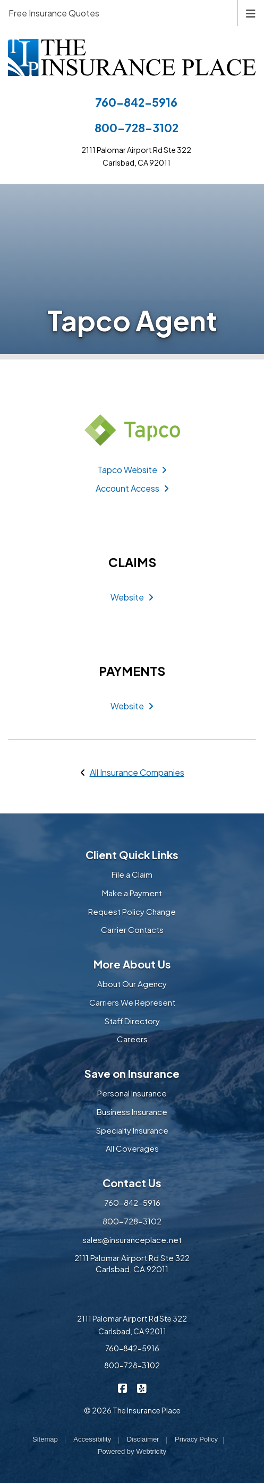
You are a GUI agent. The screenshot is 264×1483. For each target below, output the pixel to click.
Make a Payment (132, 893)
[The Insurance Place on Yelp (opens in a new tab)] (141, 1388)
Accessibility (92, 1439)
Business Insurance (132, 1112)
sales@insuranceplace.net (132, 1240)
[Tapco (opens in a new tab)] (132, 430)
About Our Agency (132, 984)
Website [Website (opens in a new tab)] (132, 597)
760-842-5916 (136, 102)
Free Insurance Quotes (53, 13)
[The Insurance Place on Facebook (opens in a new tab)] (122, 1388)
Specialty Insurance (132, 1130)
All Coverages (132, 1148)
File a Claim (132, 874)
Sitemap (45, 1439)
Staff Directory (132, 1021)
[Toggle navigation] (250, 12)
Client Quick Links (132, 854)
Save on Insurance (132, 1073)
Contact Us (132, 1182)
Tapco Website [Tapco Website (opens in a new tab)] (132, 469)
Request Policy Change (132, 911)
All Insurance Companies (137, 772)
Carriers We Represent (132, 1002)
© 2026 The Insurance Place (132, 1410)
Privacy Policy (196, 1439)
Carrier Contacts (132, 929)
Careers (132, 1039)
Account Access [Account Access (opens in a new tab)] (132, 488)
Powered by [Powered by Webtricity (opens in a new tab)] (132, 1451)
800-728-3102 (136, 128)
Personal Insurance (132, 1093)
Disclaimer (143, 1439)
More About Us (132, 964)
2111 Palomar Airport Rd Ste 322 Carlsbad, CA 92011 (132, 1263)
